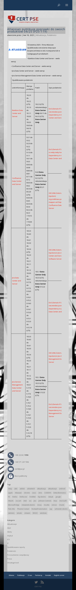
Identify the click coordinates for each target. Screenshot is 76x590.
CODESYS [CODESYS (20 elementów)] (47, 493)
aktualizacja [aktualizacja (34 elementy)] (41, 489)
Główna (11, 575)
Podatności (51, 35)
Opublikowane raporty (16, 547)
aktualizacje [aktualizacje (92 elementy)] (52, 489)
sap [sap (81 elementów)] (51, 509)
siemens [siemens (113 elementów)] (11, 513)
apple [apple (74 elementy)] (10, 493)
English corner (59, 575)
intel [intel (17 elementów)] (25, 501)
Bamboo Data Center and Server (17, 113)
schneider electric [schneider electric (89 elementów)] (61, 509)
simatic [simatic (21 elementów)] (19, 513)
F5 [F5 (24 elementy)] (9, 497)
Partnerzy (38, 575)
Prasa (9, 559)
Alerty (9, 532)
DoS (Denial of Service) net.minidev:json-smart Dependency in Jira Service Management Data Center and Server (61, 410)
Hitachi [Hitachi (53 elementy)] (10, 501)
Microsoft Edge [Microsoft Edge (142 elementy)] (13, 505)
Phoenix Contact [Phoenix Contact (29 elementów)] (23, 509)
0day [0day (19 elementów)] (10, 489)
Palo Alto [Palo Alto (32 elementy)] (11, 509)
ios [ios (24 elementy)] (30, 501)
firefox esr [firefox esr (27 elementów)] (23, 497)
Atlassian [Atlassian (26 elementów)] (18, 493)
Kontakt (48, 575)
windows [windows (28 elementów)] (43, 513)
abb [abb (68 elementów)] (15, 489)
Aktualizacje (41, 35)
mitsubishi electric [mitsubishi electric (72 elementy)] (28, 505)
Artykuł (10, 536)
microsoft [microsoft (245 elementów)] (63, 501)
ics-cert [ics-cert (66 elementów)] (18, 501)
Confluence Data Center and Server (17, 181)
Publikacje (21, 575)
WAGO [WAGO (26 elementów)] (35, 513)
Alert (9, 528)
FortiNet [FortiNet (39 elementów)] (33, 497)
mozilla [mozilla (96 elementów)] (46, 505)
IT (8, 543)
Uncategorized (13, 562)
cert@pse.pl (16, 469)
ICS (8, 539)
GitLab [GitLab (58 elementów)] (50, 497)
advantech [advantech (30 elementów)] (31, 489)
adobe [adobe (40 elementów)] (22, 489)
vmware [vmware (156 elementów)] (27, 513)
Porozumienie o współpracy (18, 555)
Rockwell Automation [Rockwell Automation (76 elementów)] (39, 509)
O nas (30, 575)
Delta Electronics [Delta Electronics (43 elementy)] (60, 493)
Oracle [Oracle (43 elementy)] (61, 505)
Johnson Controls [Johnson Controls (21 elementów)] (45, 501)
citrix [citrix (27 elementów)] (40, 493)
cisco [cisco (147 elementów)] (34, 493)
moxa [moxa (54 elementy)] (39, 505)
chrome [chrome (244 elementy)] (27, 493)
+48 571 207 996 (18, 462)
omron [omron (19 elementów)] (54, 505)
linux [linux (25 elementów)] (55, 501)
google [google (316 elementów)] (58, 497)
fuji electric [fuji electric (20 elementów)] (42, 497)
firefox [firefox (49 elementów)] (14, 497)
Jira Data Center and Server (16, 281)
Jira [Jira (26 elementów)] (35, 501)
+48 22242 (18, 455)
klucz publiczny (17, 476)
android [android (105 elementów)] (62, 489)
